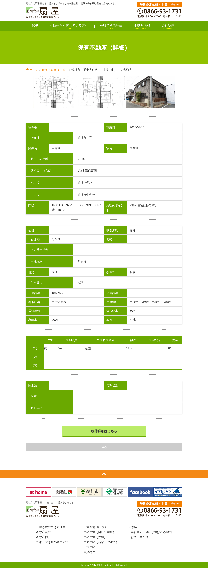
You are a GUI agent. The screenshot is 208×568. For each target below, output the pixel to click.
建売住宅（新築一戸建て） (101, 542)
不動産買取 (43, 532)
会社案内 (168, 27)
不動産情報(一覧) (95, 527)
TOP (35, 25)
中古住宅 (89, 547)
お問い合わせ (139, 537)
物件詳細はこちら (104, 431)
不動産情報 (142, 27)
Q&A (134, 527)
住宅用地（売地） (95, 537)
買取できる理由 (111, 27)
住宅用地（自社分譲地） (100, 532)
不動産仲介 (43, 537)
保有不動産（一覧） (55, 70)
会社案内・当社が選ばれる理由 (151, 532)
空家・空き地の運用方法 (52, 542)
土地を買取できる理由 (50, 527)
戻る (104, 447)
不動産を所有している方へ (68, 27)
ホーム (32, 70)
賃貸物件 (89, 552)
